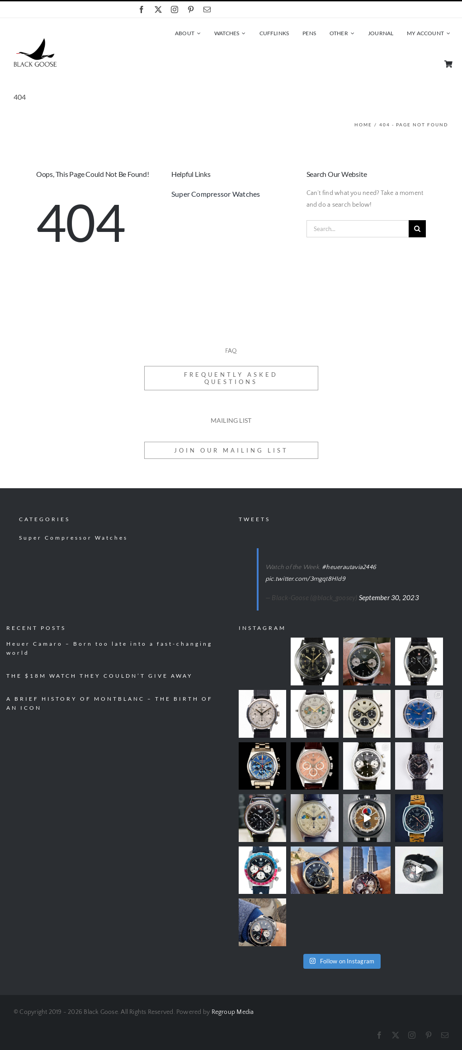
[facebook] (141, 9)
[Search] (417, 228)
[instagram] (174, 9)
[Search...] (357, 228)
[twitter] (158, 9)
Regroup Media (233, 1012)
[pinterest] (190, 9)
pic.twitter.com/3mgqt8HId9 (305, 579)
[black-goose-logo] (35, 41)
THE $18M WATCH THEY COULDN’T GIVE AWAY (99, 675)
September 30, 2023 (389, 597)
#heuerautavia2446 (349, 567)
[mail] (207, 9)
